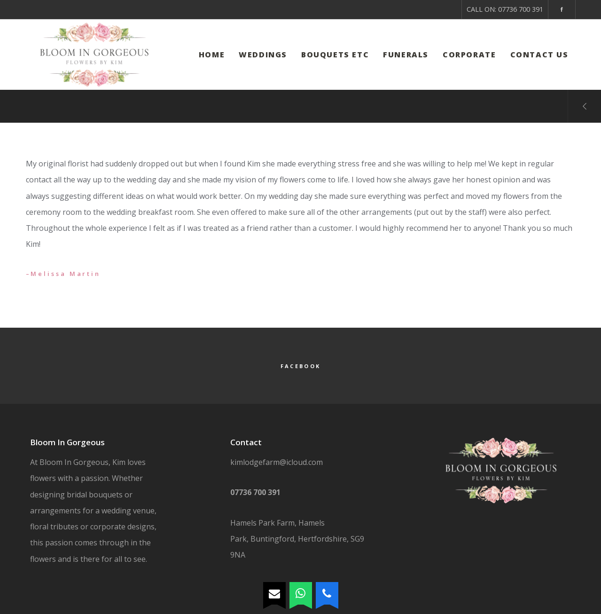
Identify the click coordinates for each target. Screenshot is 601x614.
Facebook (300, 366)
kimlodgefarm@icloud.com (276, 462)
